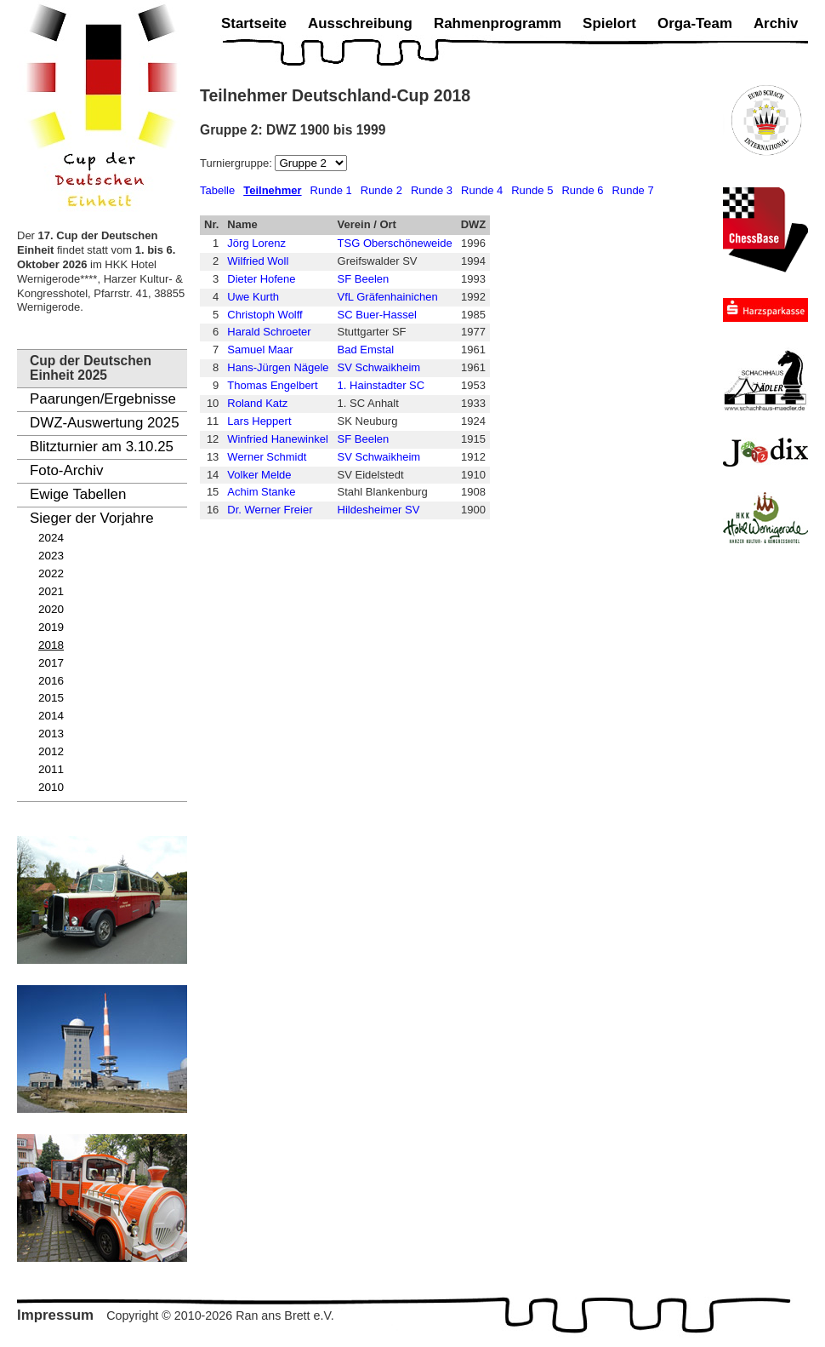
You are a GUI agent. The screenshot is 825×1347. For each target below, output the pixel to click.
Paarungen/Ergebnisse (103, 399)
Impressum (55, 1315)
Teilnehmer (272, 190)
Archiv (776, 23)
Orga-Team (694, 23)
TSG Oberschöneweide (395, 243)
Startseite (254, 23)
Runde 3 (431, 190)
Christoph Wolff (264, 314)
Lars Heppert (259, 421)
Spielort (609, 23)
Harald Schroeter (268, 331)
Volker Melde (259, 474)
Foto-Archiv (66, 470)
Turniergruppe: (237, 163)
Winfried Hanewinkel (277, 439)
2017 (51, 662)
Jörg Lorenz (256, 243)
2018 (51, 645)
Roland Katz (257, 403)
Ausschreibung (360, 23)
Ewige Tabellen (78, 494)
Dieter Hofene (261, 278)
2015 (51, 697)
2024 (51, 537)
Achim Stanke (261, 491)
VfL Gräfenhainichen (388, 296)
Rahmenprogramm (497, 23)
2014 (51, 715)
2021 (51, 591)
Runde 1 (331, 190)
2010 (51, 787)
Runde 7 (633, 190)
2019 (51, 627)
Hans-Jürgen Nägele (277, 367)
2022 (51, 573)
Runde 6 (582, 190)
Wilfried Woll (257, 261)
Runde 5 (532, 190)
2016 (51, 680)
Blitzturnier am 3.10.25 (102, 446)
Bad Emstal (366, 349)
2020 (51, 609)
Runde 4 (482, 190)
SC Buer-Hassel (377, 314)
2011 (51, 769)
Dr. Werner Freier (269, 509)
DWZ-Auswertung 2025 (104, 423)
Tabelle (217, 190)
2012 (51, 751)
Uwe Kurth (253, 296)
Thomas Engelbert (272, 385)
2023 (51, 555)
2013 (51, 733)
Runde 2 (381, 190)
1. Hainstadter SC (381, 385)
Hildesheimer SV (379, 509)
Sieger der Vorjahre (92, 518)
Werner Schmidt (266, 456)
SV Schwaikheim (379, 367)
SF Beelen (364, 278)
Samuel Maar (260, 349)
